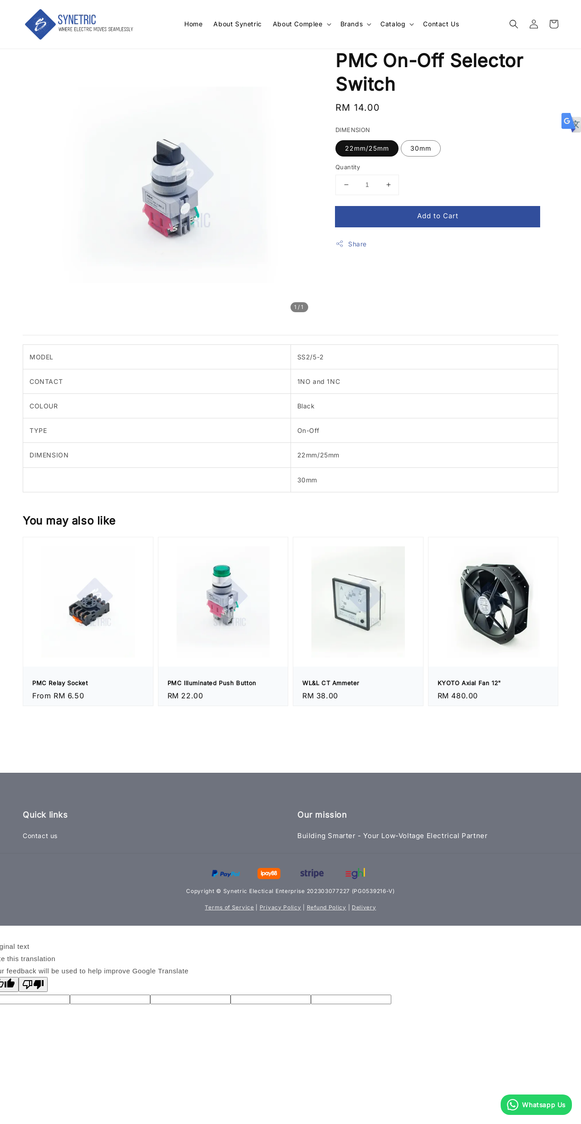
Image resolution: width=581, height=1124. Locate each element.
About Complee (298, 24)
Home (193, 24)
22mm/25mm (367, 148)
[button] (514, 24)
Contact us (40, 835)
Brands (351, 24)
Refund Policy (326, 907)
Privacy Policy (280, 907)
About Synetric (237, 24)
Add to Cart (437, 215)
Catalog (392, 24)
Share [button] (351, 244)
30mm (420, 148)
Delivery (364, 907)
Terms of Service (229, 907)
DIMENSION (352, 129)
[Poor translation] (33, 984)
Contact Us (441, 24)
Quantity (347, 167)
